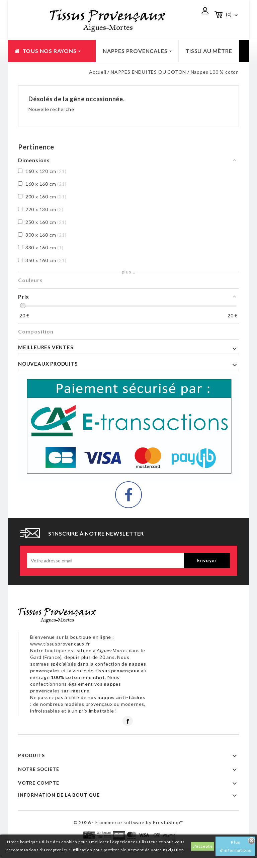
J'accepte (202, 846)
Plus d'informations (235, 846)
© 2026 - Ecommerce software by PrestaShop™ (129, 822)
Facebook (128, 721)
